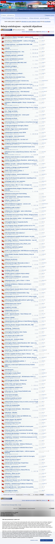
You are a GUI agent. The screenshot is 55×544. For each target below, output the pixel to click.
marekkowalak (12, 89)
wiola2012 (11, 82)
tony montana (44, 91)
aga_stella (43, 151)
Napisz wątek (6, 30)
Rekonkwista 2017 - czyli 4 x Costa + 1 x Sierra (18, 280)
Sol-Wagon (10, 245)
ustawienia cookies (34, 540)
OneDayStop (11, 351)
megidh (11, 67)
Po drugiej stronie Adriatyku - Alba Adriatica (18, 409)
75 (35, 417)
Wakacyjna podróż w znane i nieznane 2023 (17, 80)
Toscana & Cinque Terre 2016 (13, 423)
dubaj (10, 281)
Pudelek (11, 45)
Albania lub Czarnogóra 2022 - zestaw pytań (17, 114)
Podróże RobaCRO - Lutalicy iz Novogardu (20, 41)
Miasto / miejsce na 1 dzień (13, 200)
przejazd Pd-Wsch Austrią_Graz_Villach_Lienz (18, 243)
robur (9, 179)
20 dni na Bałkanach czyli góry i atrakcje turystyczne (20, 95)
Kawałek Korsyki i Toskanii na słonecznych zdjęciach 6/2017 (21, 229)
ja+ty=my (10, 406)
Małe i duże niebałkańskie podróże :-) (16, 361)
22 (34, 82)
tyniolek (11, 216)
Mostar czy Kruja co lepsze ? (13, 459)
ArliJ (10, 219)
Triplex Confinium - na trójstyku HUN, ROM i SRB (19, 44)
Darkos (43, 342)
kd (42, 193)
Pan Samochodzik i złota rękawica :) (15, 233)
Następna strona (49, 494)
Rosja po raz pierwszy (11, 259)
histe (42, 225)
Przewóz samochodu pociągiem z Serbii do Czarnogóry (20, 456)
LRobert (11, 100)
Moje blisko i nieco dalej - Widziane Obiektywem (19, 444)
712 (37, 56)
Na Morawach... (10, 369)
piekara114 (43, 167)
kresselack (11, 161)
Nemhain (43, 408)
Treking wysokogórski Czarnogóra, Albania (17, 125)
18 (37, 149)
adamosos (43, 118)
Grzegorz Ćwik (12, 399)
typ (10, 38)
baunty (11, 119)
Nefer (42, 146)
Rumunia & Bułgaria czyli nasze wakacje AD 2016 (18, 266)
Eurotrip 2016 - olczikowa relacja (14, 339)
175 (33, 362)
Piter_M (11, 315)
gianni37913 (11, 329)
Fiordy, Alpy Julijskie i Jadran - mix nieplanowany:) (19, 218)
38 (37, 297)
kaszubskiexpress (12, 385)
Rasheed (11, 474)
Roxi (10, 297)
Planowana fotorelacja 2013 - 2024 (15, 51)
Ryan (9, 478)
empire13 (43, 107)
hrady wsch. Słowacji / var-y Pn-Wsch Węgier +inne (20, 480)
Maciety (43, 69)
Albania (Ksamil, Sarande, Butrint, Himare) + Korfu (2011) (21, 289)
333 (35, 53)
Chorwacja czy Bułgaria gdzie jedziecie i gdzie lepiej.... (20, 300)
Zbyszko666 (11, 420)
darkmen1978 (12, 301)
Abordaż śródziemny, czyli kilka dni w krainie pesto (19, 426)
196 (33, 38)
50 (34, 172)
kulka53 (11, 172)
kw (42, 310)
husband (11, 105)
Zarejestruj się (11, 15)
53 (37, 42)
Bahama (10, 234)
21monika (11, 237)
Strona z (44, 31)
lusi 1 (42, 364)
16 (37, 67)
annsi (10, 71)
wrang (10, 457)
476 (37, 49)
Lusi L (11, 367)
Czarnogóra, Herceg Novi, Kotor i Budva (16, 332)
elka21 (43, 339)
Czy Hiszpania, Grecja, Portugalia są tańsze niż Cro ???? (20, 225)
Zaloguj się (4, 15)
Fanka (11, 78)
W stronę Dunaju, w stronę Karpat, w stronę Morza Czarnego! (22, 122)
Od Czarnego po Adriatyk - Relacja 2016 (16, 380)
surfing (10, 158)
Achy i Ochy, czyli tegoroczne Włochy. (16, 384)
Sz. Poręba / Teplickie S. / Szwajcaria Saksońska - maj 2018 (21, 240)
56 (34, 205)
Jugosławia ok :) (12, 488)
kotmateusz (11, 396)
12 (34, 186)
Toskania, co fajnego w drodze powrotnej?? (17, 167)
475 (35, 49)
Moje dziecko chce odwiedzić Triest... (16, 77)
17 (35, 149)
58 (37, 205)
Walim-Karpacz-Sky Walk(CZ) (14, 419)
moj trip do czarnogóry (12, 394)
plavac (43, 40)
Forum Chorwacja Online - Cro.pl (10, 18)
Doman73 (11, 333)
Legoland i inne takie (11, 307)
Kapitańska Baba (44, 80)
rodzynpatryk (11, 467)
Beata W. (43, 214)
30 (34, 290)
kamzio (10, 392)
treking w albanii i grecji (12, 270)
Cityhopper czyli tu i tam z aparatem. (15, 181)
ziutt (10, 260)
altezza (10, 223)
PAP (10, 85)
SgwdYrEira (43, 376)
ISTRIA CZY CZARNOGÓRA (13, 405)
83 (35, 154)
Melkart (11, 252)
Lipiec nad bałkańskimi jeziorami (14, 59)
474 (33, 49)
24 (37, 82)
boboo (11, 112)
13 (34, 144)
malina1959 (11, 264)
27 (34, 105)
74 (34, 417)
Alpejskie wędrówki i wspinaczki (14, 55)
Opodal (8, 48)
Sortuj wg (29, 494)
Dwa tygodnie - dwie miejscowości (15, 136)
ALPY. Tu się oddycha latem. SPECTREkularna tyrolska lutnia (22, 250)
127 (35, 85)
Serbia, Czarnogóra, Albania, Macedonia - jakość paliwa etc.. (22, 160)
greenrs (43, 383)
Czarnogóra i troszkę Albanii (13, 373)
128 (37, 85)
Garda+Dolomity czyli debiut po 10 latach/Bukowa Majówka (22, 321)
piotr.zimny (10, 271)
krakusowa (11, 191)
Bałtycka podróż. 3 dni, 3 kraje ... (14, 440)
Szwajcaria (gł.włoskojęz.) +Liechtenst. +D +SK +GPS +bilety (22, 433)
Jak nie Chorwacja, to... (23, 18)
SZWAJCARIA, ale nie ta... (12, 310)
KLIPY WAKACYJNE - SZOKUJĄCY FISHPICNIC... (18, 197)
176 (35, 362)
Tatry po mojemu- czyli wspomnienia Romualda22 (19, 430)
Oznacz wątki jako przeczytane (28, 31)
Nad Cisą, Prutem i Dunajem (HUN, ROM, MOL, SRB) (20, 324)
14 (34, 67)
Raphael (43, 317)
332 (33, 53)
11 (37, 119)
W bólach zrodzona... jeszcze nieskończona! (17, 174)
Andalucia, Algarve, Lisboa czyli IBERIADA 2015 (18, 416)
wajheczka (11, 96)
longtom (11, 294)
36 (34, 297)
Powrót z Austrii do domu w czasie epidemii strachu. (20, 157)
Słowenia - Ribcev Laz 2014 (13, 473)
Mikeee (43, 387)
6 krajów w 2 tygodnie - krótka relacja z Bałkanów (19, 88)
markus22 (43, 447)
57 (35, 205)
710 (33, 56)
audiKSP (43, 259)
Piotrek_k (11, 116)
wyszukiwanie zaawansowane (38, 7)
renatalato (11, 257)
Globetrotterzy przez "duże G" (13, 303)
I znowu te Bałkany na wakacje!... (14, 73)
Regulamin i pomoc (50, 15)
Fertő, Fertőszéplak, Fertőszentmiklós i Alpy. (17, 292)
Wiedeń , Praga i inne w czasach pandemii (17, 129)
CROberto (10, 198)
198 (37, 38)
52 (35, 42)
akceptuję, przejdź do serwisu (46, 540)
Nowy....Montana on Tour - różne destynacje (17, 91)
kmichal (43, 170)
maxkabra (43, 476)
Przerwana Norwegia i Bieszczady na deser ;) (17, 263)
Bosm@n (43, 456)
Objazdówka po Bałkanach (13, 476)
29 (37, 105)
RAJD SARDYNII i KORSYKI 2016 (14, 387)
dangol (11, 358)
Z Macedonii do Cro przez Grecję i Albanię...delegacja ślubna (22, 214)
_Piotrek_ (10, 347)
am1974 (11, 290)
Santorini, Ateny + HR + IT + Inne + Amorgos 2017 (19, 185)
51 (34, 42)
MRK (9, 175)
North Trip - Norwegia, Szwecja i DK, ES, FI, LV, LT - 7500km (22, 350)
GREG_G (10, 212)
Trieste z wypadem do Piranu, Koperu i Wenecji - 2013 (20, 353)
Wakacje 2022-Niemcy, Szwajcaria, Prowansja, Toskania (21, 99)
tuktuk (43, 303)
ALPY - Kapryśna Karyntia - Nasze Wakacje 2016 (18, 314)
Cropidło (43, 114)
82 (34, 154)
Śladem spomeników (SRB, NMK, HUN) (16, 62)
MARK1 (11, 464)
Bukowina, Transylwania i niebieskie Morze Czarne (19, 447)
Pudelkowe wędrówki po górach (14, 247)
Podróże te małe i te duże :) (13, 207)
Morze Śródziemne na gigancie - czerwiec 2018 (18, 204)
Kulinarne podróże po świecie (13, 398)
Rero (10, 230)
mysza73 (43, 132)
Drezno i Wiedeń (10, 317)
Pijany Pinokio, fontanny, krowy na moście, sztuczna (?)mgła (22, 401)
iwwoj (10, 410)
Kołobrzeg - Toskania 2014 (13, 328)
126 (33, 85)
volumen (11, 308)
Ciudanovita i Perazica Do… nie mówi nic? (17, 139)
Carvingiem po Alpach (11, 490)
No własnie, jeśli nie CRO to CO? (14, 335)
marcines (11, 344)
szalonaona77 (11, 168)
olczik (10, 340)
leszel (43, 232)
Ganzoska (43, 307)
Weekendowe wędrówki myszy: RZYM (16, 132)
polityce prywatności (22, 537)
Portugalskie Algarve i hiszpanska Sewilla (17, 222)
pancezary (10, 137)
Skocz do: (15, 508)
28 (35, 105)
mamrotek (10, 278)
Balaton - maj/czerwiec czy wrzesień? (16, 466)
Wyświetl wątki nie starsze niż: (13, 494)
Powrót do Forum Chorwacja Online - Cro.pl (11, 504)
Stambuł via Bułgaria (11, 66)
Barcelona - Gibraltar (11, 412)
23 (35, 82)
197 (35, 38)
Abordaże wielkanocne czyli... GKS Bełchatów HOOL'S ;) (20, 376)
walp (42, 405)
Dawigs (43, 250)
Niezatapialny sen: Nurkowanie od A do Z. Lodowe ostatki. (21, 296)
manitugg (10, 201)
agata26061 (43, 174)
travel (42, 276)
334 (37, 53)
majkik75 (11, 241)
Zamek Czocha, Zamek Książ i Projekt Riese (17, 463)
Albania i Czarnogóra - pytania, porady (19, 37)
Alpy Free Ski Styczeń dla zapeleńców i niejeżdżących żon (21, 178)
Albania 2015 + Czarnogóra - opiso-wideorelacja (18, 211)
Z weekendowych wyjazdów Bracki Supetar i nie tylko (20, 236)
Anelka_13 (43, 473)
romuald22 (10, 431)
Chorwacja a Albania (11, 69)
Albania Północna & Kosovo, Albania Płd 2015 (18, 469)
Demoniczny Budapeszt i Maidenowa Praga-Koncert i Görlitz (22, 107)
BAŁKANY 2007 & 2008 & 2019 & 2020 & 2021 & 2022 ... (20, 84)
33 (37, 294)
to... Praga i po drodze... (12, 111)
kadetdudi (43, 218)
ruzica (11, 149)
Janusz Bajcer (44, 466)
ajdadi (43, 51)
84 (37, 154)
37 (35, 297)
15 (35, 67)
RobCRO (11, 42)
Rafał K (11, 371)
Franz (10, 49)
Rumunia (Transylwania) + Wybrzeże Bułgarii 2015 (19, 346)
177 (37, 362)
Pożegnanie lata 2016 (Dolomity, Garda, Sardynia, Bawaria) (21, 357)
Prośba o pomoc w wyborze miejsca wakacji (17, 273)
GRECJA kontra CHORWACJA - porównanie (17, 277)
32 (37, 290)
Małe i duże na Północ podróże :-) (15, 170)
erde (10, 374)
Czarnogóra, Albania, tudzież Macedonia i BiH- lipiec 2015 (21, 343)
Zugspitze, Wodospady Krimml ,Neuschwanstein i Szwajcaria (22, 143)
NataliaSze (11, 208)
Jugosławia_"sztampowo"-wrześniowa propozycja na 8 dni (21, 437)
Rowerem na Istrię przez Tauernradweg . (16, 193)
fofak (42, 55)
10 (35, 119)
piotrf (42, 102)
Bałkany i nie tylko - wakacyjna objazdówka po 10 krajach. (21, 163)
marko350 (43, 98)
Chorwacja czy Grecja (11, 118)
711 (35, 56)
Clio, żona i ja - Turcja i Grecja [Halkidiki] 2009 (18, 391)
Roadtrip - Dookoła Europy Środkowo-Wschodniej (19, 483)
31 (35, 290)
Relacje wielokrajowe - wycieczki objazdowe (39, 18)
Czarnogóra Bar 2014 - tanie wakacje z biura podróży (20, 487)
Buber (43, 243)
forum (3, 2)
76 (37, 417)
